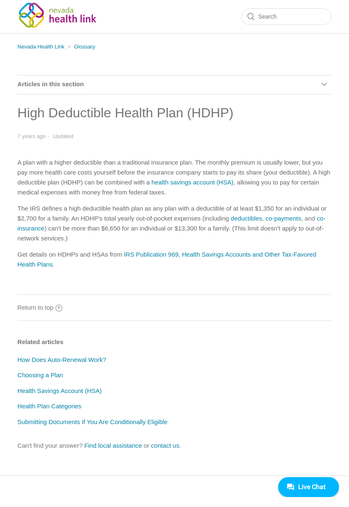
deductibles (246, 218)
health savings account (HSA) (193, 182)
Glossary (84, 47)
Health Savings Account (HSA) (59, 390)
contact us (165, 445)
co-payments (283, 218)
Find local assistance (113, 445)
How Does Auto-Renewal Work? (61, 359)
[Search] (286, 16)
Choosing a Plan (40, 374)
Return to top (39, 307)
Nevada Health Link (40, 47)
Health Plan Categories (49, 406)
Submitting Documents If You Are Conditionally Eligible (92, 421)
